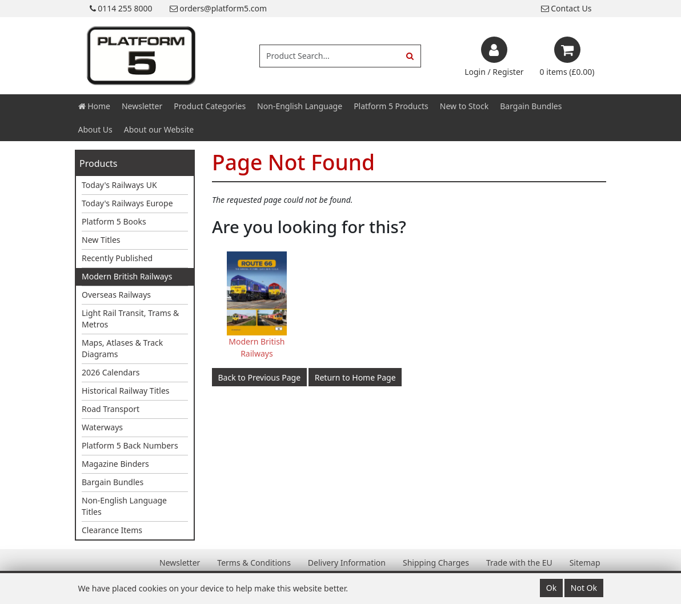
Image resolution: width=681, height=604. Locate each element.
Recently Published (117, 258)
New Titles (101, 239)
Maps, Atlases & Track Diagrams (122, 348)
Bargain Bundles (531, 106)
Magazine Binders (115, 463)
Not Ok (584, 587)
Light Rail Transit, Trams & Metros (130, 318)
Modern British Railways (127, 276)
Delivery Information (347, 562)
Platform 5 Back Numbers (130, 445)
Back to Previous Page (259, 377)
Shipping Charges (436, 562)
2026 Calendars (111, 372)
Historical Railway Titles (126, 390)
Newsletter (142, 106)
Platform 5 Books (114, 221)
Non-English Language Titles (124, 506)
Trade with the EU (519, 562)
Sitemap (585, 562)
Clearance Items (112, 530)
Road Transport (110, 408)
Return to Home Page (355, 377)
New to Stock (464, 106)
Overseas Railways (116, 294)
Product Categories (210, 106)
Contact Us (566, 8)
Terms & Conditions (254, 562)
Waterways (102, 427)
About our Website (159, 129)
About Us (95, 129)
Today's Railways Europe (127, 203)
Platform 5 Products (391, 106)
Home (94, 106)
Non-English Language (299, 106)
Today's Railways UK (119, 184)
